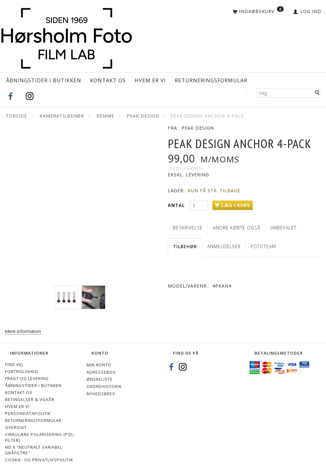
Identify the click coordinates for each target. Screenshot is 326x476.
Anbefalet (283, 228)
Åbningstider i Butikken (43, 80)
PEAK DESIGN (197, 128)
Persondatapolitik (28, 413)
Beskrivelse (188, 228)
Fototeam (263, 246)
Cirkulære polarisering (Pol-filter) (40, 437)
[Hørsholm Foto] (66, 36)
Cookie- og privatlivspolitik (39, 460)
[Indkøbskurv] (258, 11)
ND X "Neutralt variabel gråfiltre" (33, 450)
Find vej (14, 364)
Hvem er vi (150, 80)
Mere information (23, 331)
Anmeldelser (224, 246)
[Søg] (317, 93)
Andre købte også (236, 228)
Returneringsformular (211, 80)
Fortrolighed (21, 371)
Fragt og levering (27, 378)
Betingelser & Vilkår (29, 399)
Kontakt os (108, 80)
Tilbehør (185, 246)
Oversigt (16, 427)
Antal (177, 205)
